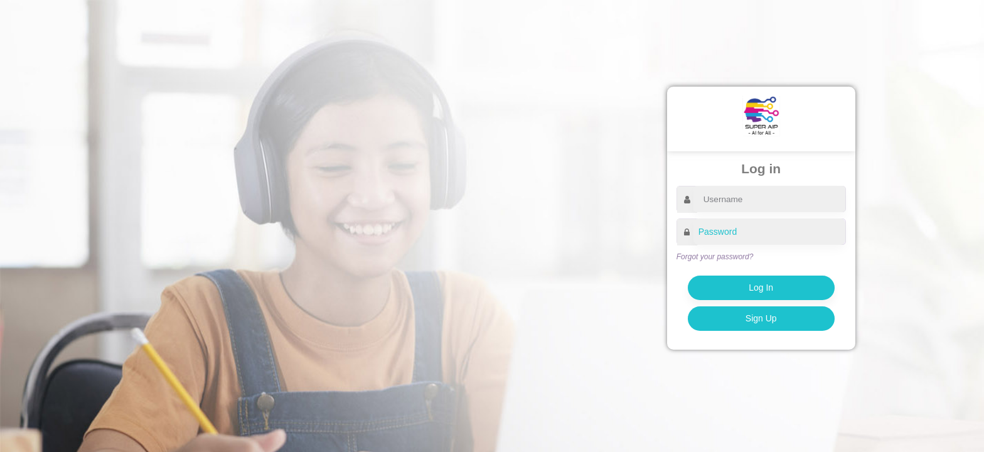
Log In (761, 287)
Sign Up (761, 318)
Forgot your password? (715, 256)
